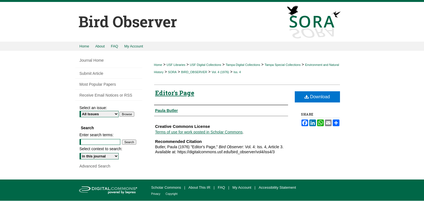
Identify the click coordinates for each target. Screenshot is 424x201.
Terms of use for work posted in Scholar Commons (199, 132)
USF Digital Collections (205, 64)
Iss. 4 (237, 72)
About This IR (199, 187)
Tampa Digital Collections (243, 64)
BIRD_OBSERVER (194, 72)
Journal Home (92, 60)
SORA (172, 72)
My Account (242, 187)
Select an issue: (93, 108)
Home (158, 64)
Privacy (156, 193)
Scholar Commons (166, 187)
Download (317, 96)
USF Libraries (176, 64)
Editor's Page (174, 93)
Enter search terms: (97, 135)
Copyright (172, 193)
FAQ (222, 187)
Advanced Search (95, 166)
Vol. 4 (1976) (220, 72)
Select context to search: (101, 149)
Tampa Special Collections (283, 64)
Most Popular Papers (98, 84)
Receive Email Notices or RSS (106, 95)
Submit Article (92, 73)
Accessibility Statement (277, 187)
